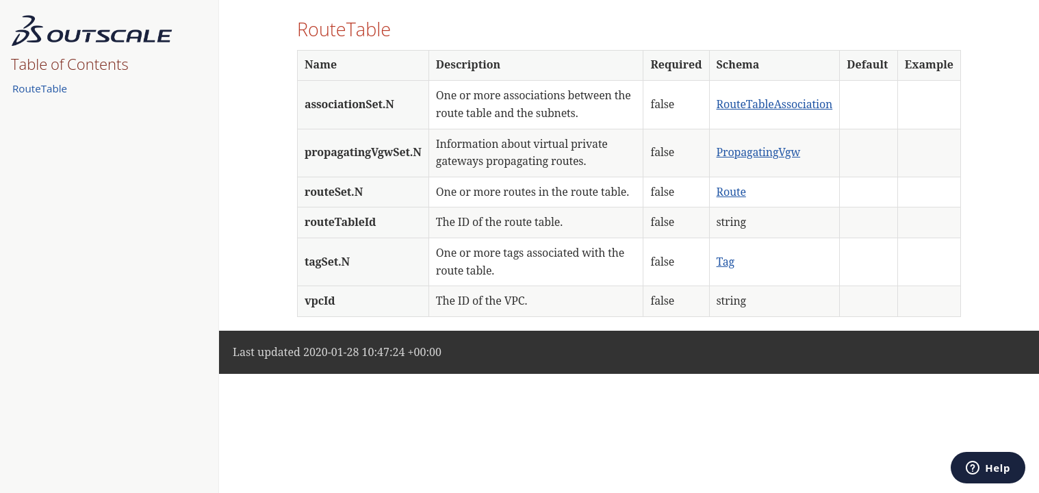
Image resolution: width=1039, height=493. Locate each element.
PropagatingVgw (759, 152)
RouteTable (39, 88)
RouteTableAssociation (775, 104)
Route (731, 191)
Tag (725, 261)
